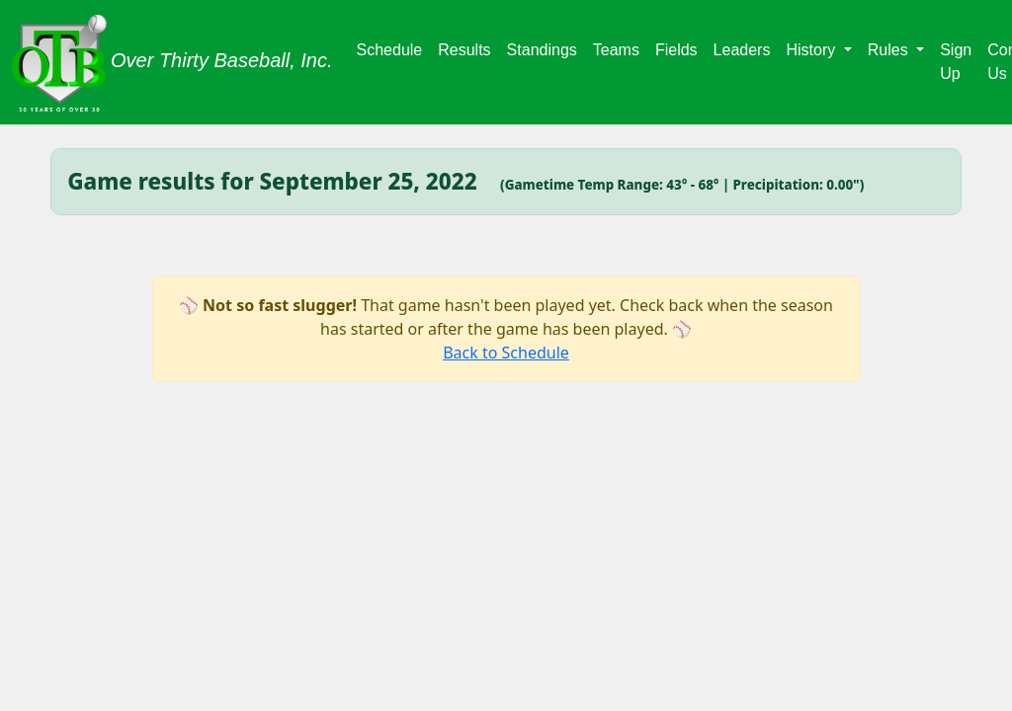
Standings (542, 49)
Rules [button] (890, 49)
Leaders (742, 49)
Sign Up (955, 61)
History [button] (812, 49)
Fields (676, 49)
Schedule (390, 49)
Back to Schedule (506, 352)
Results (464, 49)
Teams (616, 49)
